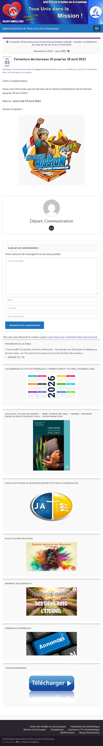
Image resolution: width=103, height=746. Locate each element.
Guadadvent (57, 729)
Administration (49, 69)
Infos (5, 72)
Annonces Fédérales (66, 69)
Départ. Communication (16, 69)
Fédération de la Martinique (85, 726)
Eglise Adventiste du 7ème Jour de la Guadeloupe (31, 28)
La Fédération (14, 72)
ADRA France (67, 732)
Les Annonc (26, 72)
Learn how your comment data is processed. (72, 336)
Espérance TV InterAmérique (84, 729)
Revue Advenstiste (89, 732)
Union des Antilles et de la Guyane (48, 726)
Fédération (92, 69)
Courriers (81, 69)
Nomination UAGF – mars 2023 (50, 51)
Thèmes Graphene (30, 742)
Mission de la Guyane (35, 729)
